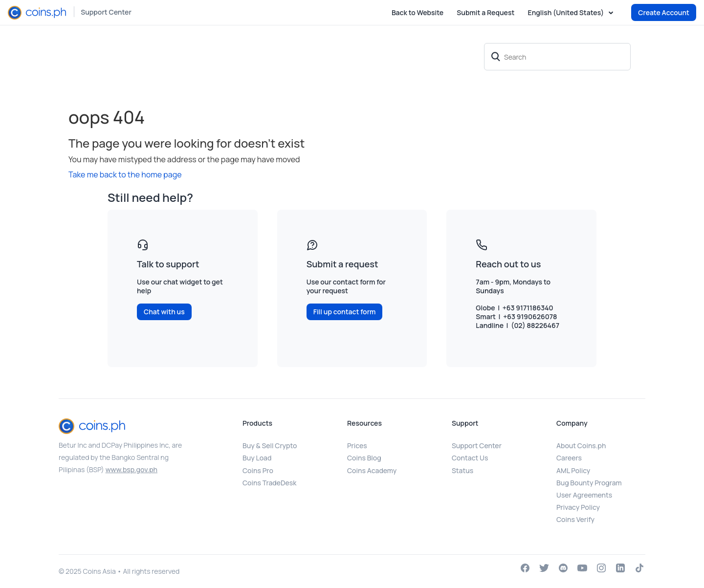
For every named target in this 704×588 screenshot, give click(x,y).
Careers (569, 457)
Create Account (663, 12)
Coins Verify (575, 519)
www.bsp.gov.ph (131, 469)
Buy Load (256, 457)
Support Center (106, 12)
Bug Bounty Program (589, 482)
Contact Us (470, 457)
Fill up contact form (344, 311)
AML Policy (573, 470)
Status (462, 470)
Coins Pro (257, 470)
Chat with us (164, 311)
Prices (357, 445)
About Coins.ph (581, 445)
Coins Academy (371, 470)
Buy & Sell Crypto (269, 445)
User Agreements (584, 495)
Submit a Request (485, 12)
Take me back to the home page (125, 174)
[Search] (557, 56)
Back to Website (417, 12)
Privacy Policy (578, 507)
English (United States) (566, 12)
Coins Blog (364, 457)
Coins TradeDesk (269, 482)
